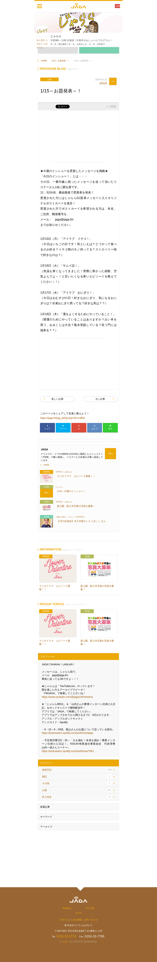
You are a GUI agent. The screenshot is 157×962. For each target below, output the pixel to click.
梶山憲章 (41, 40)
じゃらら (59, 487)
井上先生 (47, 797)
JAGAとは (64, 919)
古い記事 (100, 399)
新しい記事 (57, 399)
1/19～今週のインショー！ (71, 491)
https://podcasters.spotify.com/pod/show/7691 (68, 751)
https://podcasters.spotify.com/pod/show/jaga (67, 732)
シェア (47, 429)
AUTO (78, 913)
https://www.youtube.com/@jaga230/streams (67, 696)
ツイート (63, 429)
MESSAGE (99, 50)
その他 (45, 783)
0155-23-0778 (66, 936)
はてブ (95, 429)
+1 (79, 429)
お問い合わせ (91, 919)
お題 (44, 790)
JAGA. (65, 942)
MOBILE (67, 908)
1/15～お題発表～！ (60, 61)
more (46, 464)
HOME (44, 61)
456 (118, 6)
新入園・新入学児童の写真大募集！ (76, 506)
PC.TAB (90, 908)
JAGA (103, 83)
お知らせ (68, 472)
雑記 (44, 776)
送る (110, 429)
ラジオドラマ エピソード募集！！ (76, 476)
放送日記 (47, 769)
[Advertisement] (78, 136)
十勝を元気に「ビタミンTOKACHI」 (71, 517)
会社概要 (77, 919)
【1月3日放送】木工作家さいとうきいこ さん (81, 521)
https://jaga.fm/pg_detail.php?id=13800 (62, 418)
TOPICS (59, 472)
